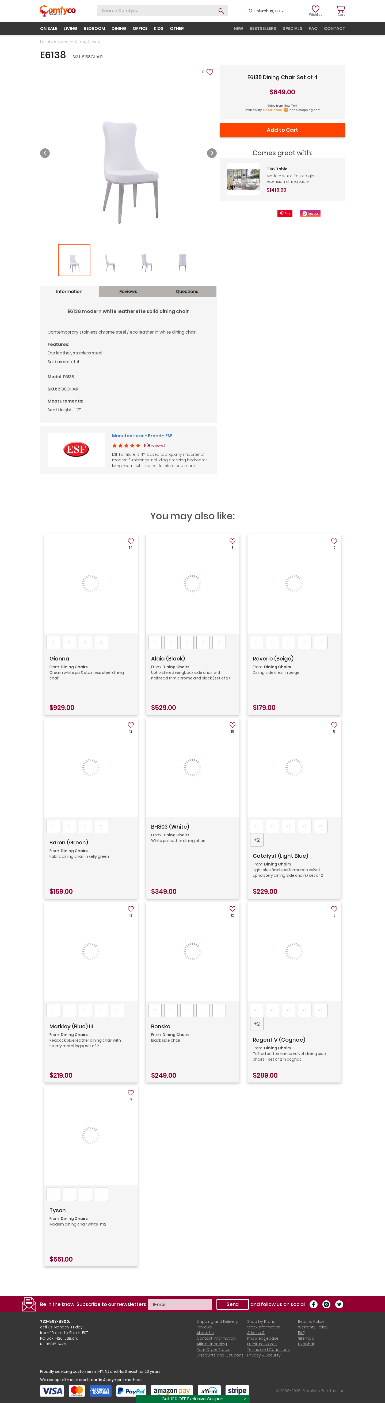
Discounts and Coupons (220, 1355)
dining (119, 28)
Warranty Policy (312, 1327)
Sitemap (306, 1338)
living (70, 28)
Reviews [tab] (128, 291)
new (238, 28)
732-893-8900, (55, 1321)
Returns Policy (311, 1321)
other (177, 28)
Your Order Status (213, 1349)
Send (233, 1304)
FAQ (302, 1332)
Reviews (204, 1327)
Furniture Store (53, 41)
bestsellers (263, 28)
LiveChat (306, 1344)
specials (292, 28)
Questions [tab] (187, 291)
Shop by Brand (261, 1321)
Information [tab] (69, 291)
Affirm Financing (212, 1344)
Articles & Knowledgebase (263, 1335)
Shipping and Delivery (217, 1321)
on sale (48, 28)
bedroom (94, 28)
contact (334, 28)
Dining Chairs (87, 41)
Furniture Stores (262, 1344)
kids (158, 28)
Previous (45, 153)
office (140, 28)
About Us (205, 1332)
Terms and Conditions (268, 1349)
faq (313, 28)
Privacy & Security (264, 1355)
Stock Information (264, 1327)
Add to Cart (282, 130)
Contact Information (216, 1338)
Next (212, 153)
